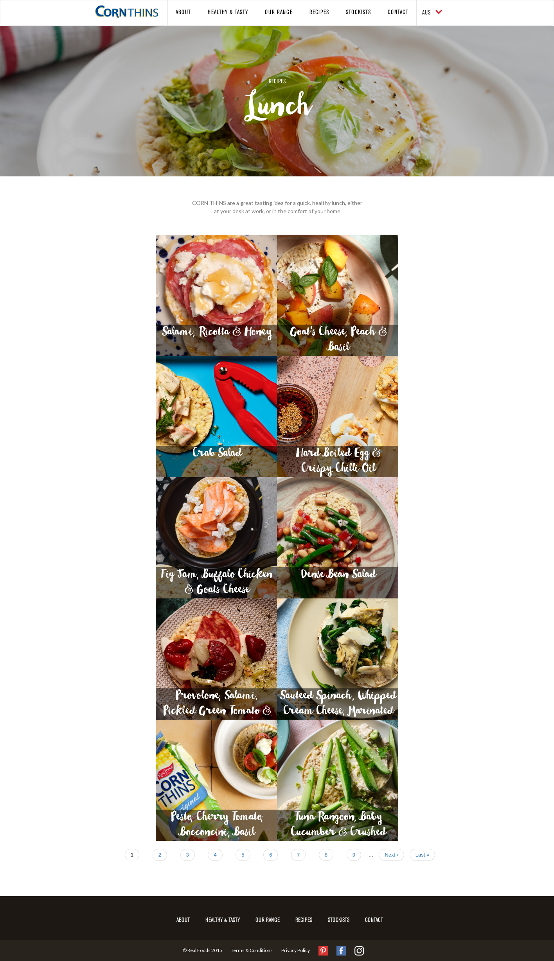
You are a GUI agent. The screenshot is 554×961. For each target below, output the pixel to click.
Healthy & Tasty (228, 12)
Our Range (279, 12)
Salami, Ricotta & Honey (216, 334)
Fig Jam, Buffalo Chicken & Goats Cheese (216, 583)
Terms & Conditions (252, 950)
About (183, 12)
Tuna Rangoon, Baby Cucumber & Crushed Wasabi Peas (337, 826)
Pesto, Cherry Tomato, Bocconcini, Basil (217, 826)
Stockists (358, 12)
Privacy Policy (295, 950)
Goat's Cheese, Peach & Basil (338, 341)
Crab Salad (216, 455)
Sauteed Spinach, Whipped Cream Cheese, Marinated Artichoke (338, 705)
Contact (398, 12)
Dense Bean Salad (337, 576)
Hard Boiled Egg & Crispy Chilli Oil (337, 462)
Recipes (319, 12)
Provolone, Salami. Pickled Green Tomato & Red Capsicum (216, 705)
